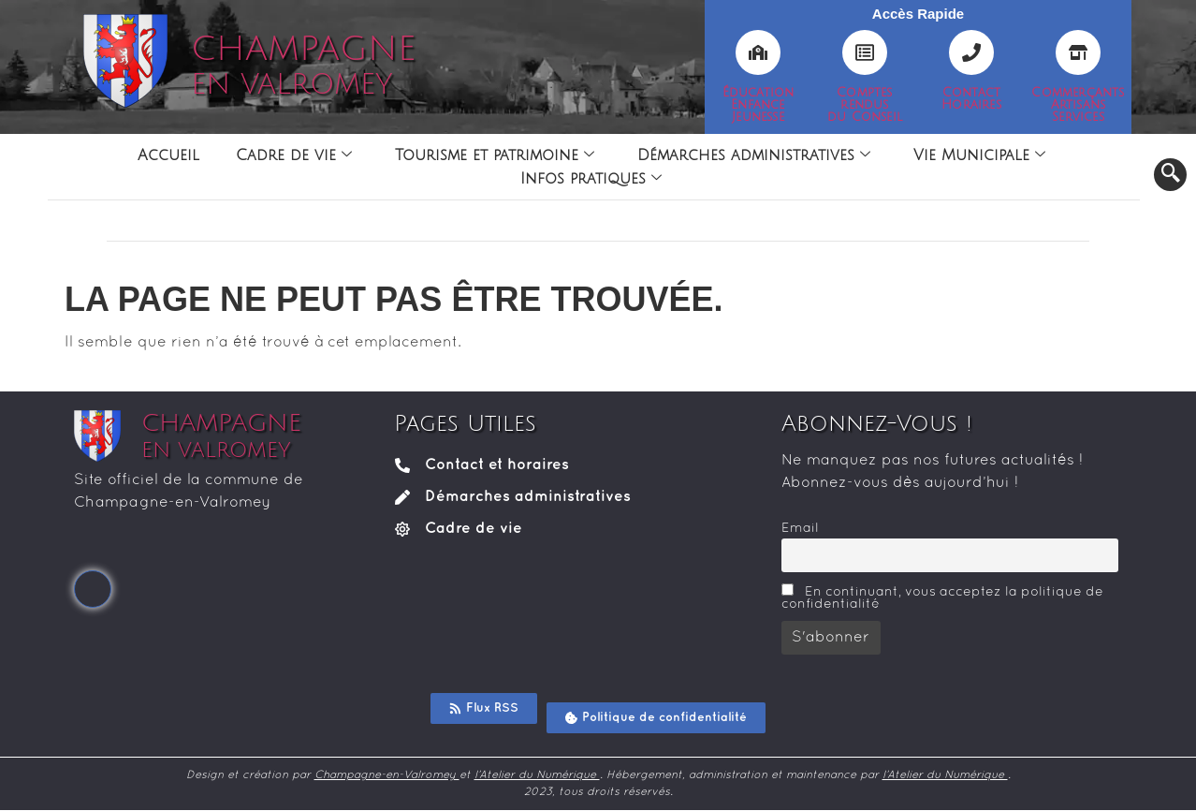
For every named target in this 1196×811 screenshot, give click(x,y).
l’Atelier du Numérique (537, 775)
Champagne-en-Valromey (386, 775)
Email (800, 529)
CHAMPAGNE (303, 65)
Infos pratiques (591, 178)
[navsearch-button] (1170, 174)
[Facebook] (92, 589)
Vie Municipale (979, 155)
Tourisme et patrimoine (494, 155)
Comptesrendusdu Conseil (864, 105)
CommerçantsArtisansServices (1077, 105)
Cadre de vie (294, 155)
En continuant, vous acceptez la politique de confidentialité (942, 597)
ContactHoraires (971, 98)
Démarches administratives (753, 155)
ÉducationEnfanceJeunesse (758, 105)
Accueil (167, 155)
